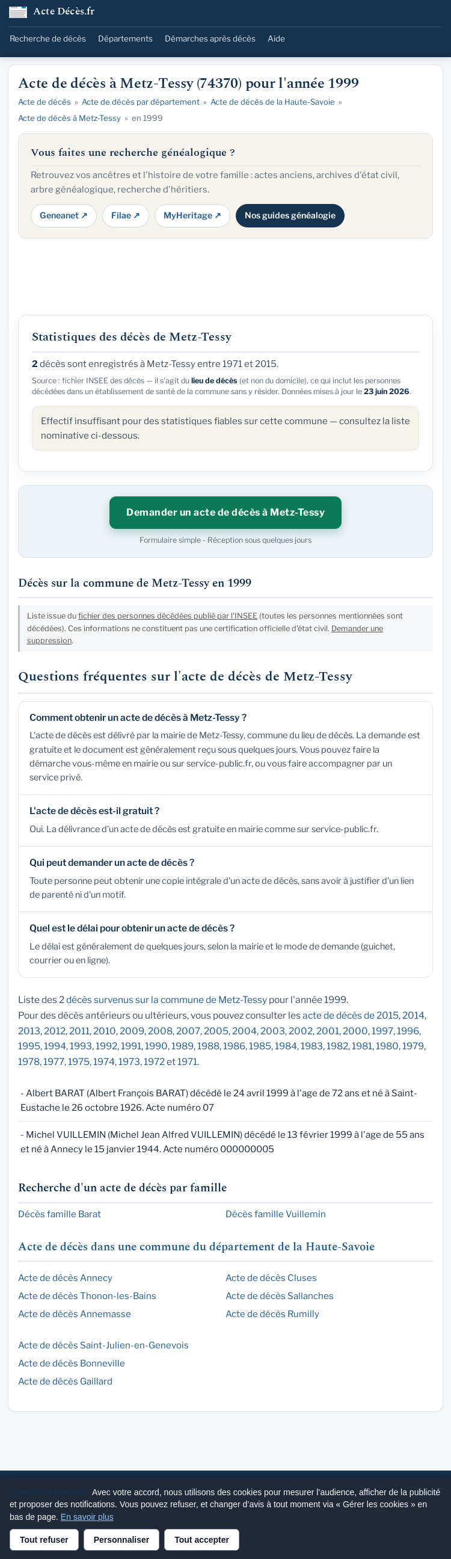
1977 (53, 1061)
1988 (208, 1046)
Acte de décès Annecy (65, 1278)
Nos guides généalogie (290, 215)
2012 (55, 1031)
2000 (355, 1031)
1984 (286, 1046)
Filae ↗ (125, 215)
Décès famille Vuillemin (276, 1214)
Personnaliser (122, 1540)
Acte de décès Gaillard (65, 1381)
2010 (104, 1031)
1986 (234, 1046)
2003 (272, 1031)
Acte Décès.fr (64, 12)
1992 (106, 1046)
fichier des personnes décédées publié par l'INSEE (167, 615)
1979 (413, 1046)
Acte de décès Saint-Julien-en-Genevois (103, 1345)
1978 (29, 1061)
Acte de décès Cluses (271, 1278)
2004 (244, 1031)
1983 (312, 1046)
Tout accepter (201, 1540)
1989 (182, 1046)
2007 (188, 1031)
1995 (29, 1046)
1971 (187, 1061)
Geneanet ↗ (64, 215)
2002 (301, 1031)
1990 (156, 1046)
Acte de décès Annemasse (74, 1314)
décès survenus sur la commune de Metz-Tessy (166, 999)
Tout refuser (44, 1540)
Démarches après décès (210, 38)
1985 (260, 1046)
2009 (132, 1031)
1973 (129, 1061)
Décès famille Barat (59, 1214)
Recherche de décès (48, 38)
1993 (81, 1046)
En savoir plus (87, 1517)
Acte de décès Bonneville (71, 1363)
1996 (408, 1031)
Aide (276, 38)
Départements (125, 38)
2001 (327, 1031)
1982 (337, 1046)
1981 (362, 1046)
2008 (160, 1031)
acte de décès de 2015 (350, 1015)
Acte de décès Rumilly (272, 1314)
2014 (413, 1015)
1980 (387, 1046)
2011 (79, 1031)
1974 (104, 1061)
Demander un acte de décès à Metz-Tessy (225, 512)
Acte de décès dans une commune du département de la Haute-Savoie (196, 1247)
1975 (79, 1061)
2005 (216, 1031)
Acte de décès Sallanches (280, 1296)
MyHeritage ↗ (192, 215)
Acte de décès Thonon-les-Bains (87, 1296)
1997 (382, 1031)
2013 (29, 1031)
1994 (55, 1046)
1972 (154, 1061)
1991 (131, 1046)
